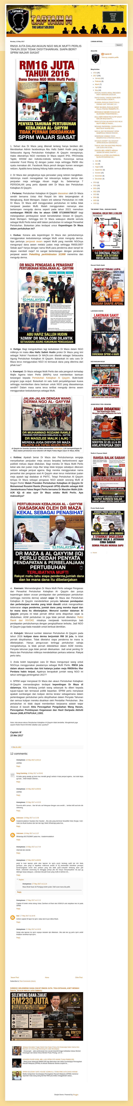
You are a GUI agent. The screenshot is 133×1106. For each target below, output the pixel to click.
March (97, 84)
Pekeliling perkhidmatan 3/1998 (47, 254)
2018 (95, 182)
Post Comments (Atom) (28, 981)
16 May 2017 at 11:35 (31, 818)
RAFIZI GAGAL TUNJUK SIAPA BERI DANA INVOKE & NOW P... (107, 98)
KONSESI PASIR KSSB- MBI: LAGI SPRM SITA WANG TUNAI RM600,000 (48, 1059)
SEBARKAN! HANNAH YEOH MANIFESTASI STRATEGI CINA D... (108, 137)
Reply (18, 766)
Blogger (75, 1095)
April (96, 87)
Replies (21, 880)
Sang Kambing (21, 773)
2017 (95, 76)
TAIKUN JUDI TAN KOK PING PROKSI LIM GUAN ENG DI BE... (108, 146)
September (99, 170)
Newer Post (15, 977)
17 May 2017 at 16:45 (27, 916)
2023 (95, 194)
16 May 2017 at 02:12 (33, 760)
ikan (17, 916)
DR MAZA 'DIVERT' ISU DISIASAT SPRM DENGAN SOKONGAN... (107, 142)
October (98, 173)
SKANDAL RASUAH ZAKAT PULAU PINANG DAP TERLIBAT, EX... (107, 103)
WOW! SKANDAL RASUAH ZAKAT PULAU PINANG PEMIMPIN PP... (107, 108)
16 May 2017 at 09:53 (33, 789)
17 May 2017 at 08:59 (33, 860)
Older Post (78, 977)
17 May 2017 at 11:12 (33, 900)
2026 (95, 203)
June (97, 161)
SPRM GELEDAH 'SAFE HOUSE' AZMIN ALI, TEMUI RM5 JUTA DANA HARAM (50, 1072)
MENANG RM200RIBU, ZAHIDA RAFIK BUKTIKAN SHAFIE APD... (108, 127)
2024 (95, 197)
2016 (95, 73)
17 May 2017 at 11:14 (39, 884)
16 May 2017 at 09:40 (35, 773)
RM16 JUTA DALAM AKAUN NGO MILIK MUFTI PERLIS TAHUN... (109, 122)
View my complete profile (110, 57)
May (96, 90)
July (96, 164)
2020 (95, 185)
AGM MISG (58, 448)
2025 (95, 200)
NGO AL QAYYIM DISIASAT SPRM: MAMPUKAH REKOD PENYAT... (107, 132)
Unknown (19, 818)
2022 (95, 191)
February (98, 81)
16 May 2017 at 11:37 (31, 833)
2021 (95, 188)
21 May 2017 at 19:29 (33, 929)
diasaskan (63, 193)
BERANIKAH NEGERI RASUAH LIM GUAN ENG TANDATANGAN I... (107, 113)
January (98, 78)
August (97, 167)
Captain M (107, 54)
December (99, 179)
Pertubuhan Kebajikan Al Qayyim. (51, 378)
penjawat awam (34, 241)
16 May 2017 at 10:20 (33, 802)
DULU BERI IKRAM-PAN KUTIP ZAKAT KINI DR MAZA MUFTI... (108, 118)
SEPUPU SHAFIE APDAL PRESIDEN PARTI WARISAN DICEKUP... (107, 94)
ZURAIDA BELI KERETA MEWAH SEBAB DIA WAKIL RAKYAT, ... (106, 151)
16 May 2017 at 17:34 (33, 847)
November (99, 176)
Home (47, 977)
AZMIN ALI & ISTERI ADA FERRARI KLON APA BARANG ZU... (107, 156)
